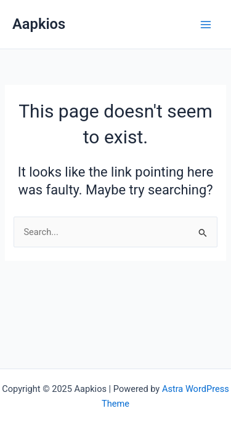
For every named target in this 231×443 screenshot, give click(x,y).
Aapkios (38, 24)
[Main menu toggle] (206, 25)
